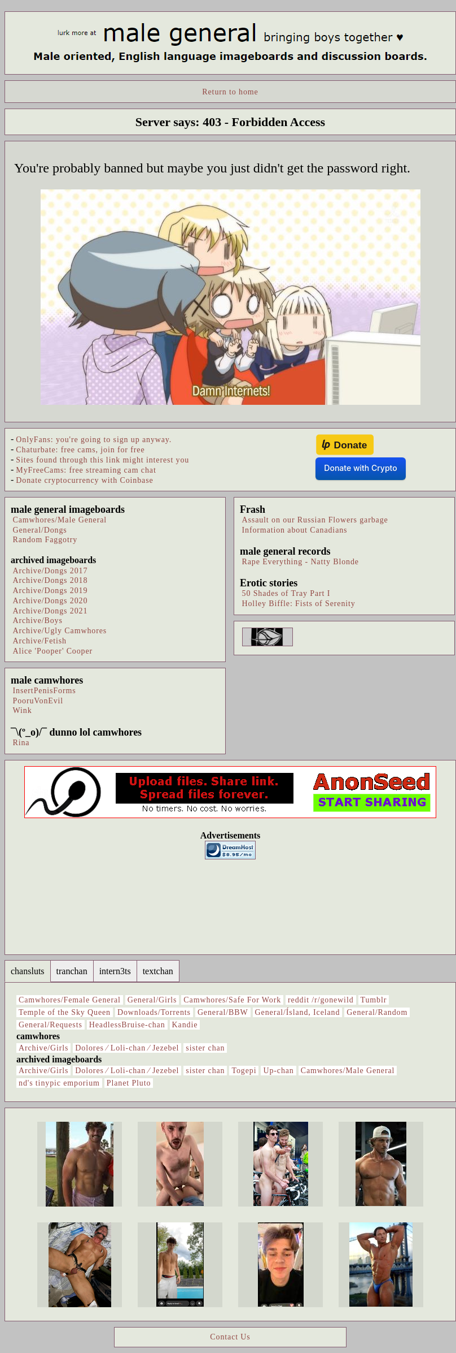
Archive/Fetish (40, 641)
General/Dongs (40, 530)
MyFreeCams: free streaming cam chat (86, 470)
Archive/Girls (43, 1048)
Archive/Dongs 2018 (50, 580)
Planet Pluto (129, 1083)
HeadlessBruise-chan (127, 1025)
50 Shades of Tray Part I (286, 593)
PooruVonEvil (38, 701)
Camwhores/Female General (70, 1000)
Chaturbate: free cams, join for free (80, 450)
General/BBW (223, 1012)
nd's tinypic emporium (59, 1083)
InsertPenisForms (44, 690)
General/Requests (50, 1025)
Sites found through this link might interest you (102, 460)
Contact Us (230, 1337)
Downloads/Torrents (154, 1012)
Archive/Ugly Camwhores (60, 630)
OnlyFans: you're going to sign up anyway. (94, 439)
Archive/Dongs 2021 (50, 611)
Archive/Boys (38, 620)
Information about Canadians (295, 530)
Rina (21, 742)
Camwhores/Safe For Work (232, 1000)
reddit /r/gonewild (320, 1000)
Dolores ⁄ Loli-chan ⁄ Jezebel (127, 1048)
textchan (158, 971)
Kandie (185, 1025)
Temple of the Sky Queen (65, 1012)
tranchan (71, 971)
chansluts (28, 971)
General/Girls (152, 1000)
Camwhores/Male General (60, 520)
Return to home (230, 92)
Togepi (243, 1070)
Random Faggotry (45, 539)
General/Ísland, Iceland (297, 1012)
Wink (22, 710)
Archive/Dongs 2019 (50, 590)
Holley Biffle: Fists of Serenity (299, 603)
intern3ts (115, 971)
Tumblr (374, 1000)
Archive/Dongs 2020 (50, 600)
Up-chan (278, 1070)
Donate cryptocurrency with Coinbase (84, 480)
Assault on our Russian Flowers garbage (315, 520)
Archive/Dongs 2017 (50, 571)
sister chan (205, 1048)
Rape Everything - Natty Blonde (300, 561)
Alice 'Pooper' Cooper (53, 651)
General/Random (377, 1012)
